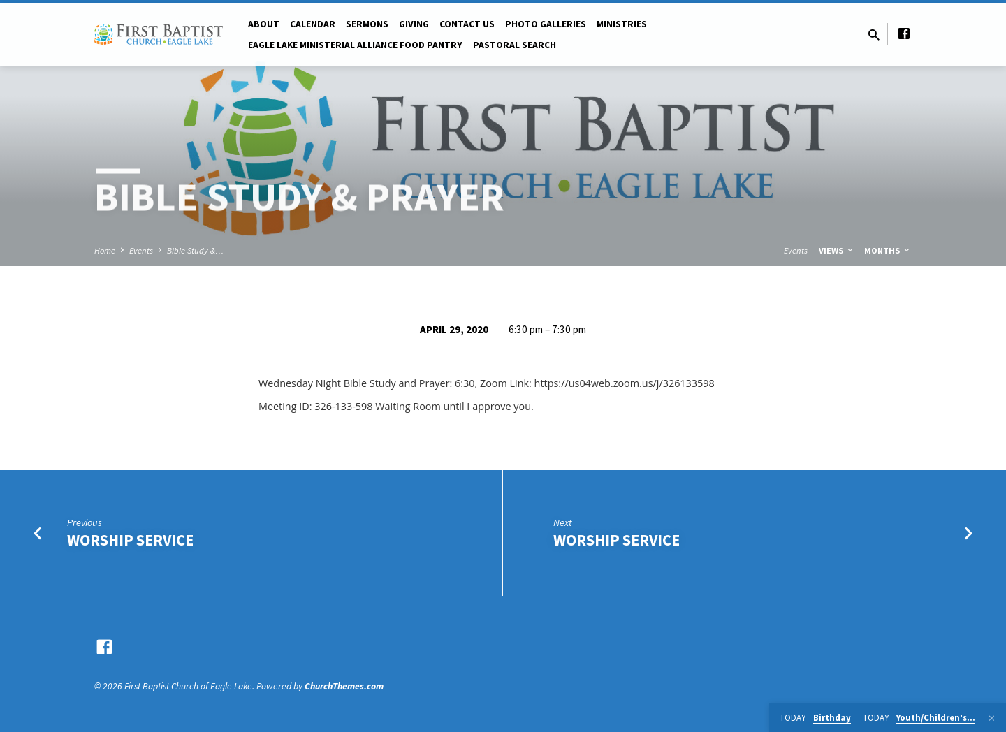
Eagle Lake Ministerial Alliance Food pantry (355, 45)
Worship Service (130, 540)
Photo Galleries (545, 24)
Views (837, 250)
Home (104, 250)
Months (888, 250)
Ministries (622, 24)
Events (141, 250)
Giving (414, 24)
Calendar (312, 24)
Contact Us (467, 24)
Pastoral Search (514, 45)
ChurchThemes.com (344, 686)
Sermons (367, 24)
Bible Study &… (195, 250)
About (263, 24)
